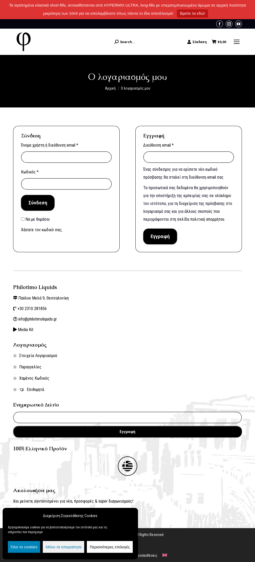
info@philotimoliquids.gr (38, 319)
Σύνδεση (197, 42)
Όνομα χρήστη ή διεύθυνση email (49, 145)
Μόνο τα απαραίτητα (63, 547)
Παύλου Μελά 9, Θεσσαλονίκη (43, 298)
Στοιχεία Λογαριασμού (38, 355)
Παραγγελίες (30, 366)
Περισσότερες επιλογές (110, 547)
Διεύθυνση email (158, 145)
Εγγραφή (160, 236)
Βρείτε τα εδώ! (192, 13)
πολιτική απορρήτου (207, 219)
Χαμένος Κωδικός (34, 378)
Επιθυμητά (31, 389)
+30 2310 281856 (32, 308)
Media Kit (25, 329)
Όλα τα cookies (24, 547)
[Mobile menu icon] (236, 42)
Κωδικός (30, 171)
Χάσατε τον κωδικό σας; (41, 229)
